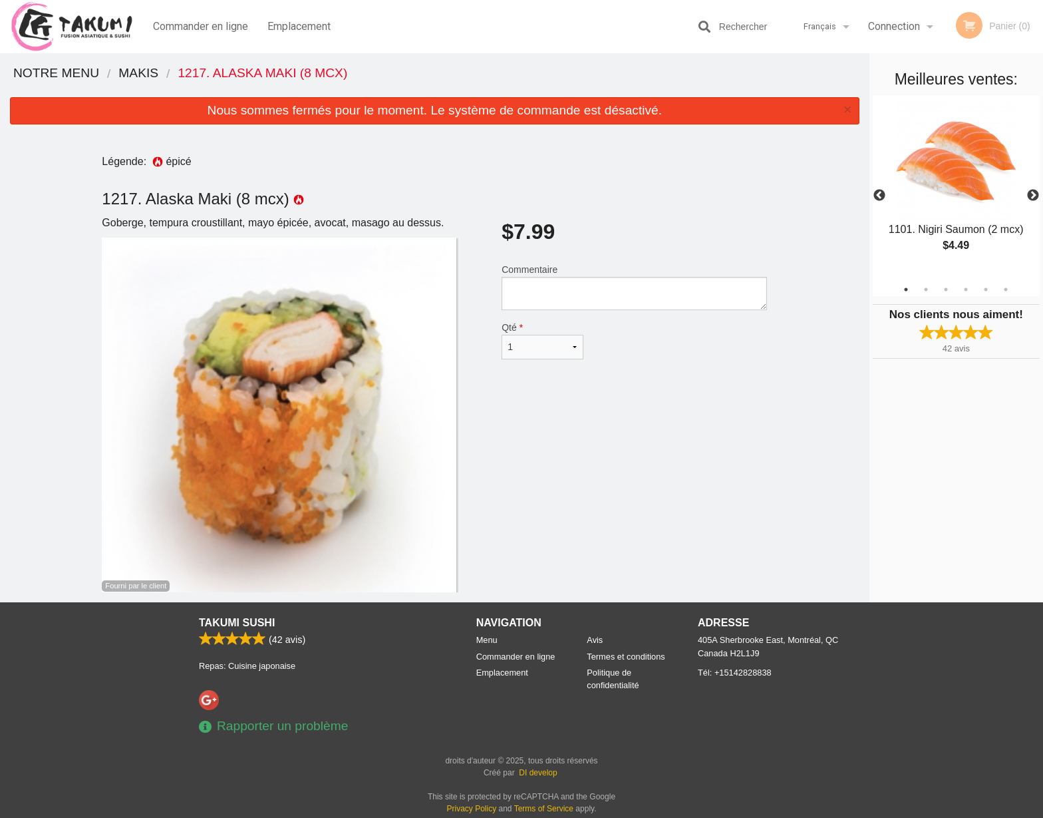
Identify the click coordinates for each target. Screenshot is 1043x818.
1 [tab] (906, 289)
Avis (595, 640)
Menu (487, 640)
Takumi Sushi (237, 622)
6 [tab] (1005, 289)
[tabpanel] (956, 188)
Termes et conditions (626, 657)
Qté (542, 340)
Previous (879, 195)
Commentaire (634, 287)
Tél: (735, 673)
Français (820, 26)
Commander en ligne (200, 26)
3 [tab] (946, 289)
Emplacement (299, 26)
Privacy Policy (472, 808)
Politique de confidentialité (613, 679)
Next (1033, 195)
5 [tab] (985, 289)
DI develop (538, 772)
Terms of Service (543, 808)
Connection (894, 26)
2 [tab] (926, 289)
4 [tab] (965, 289)
